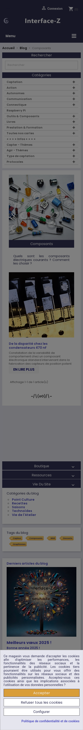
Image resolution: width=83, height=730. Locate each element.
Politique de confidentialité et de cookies (50, 721)
